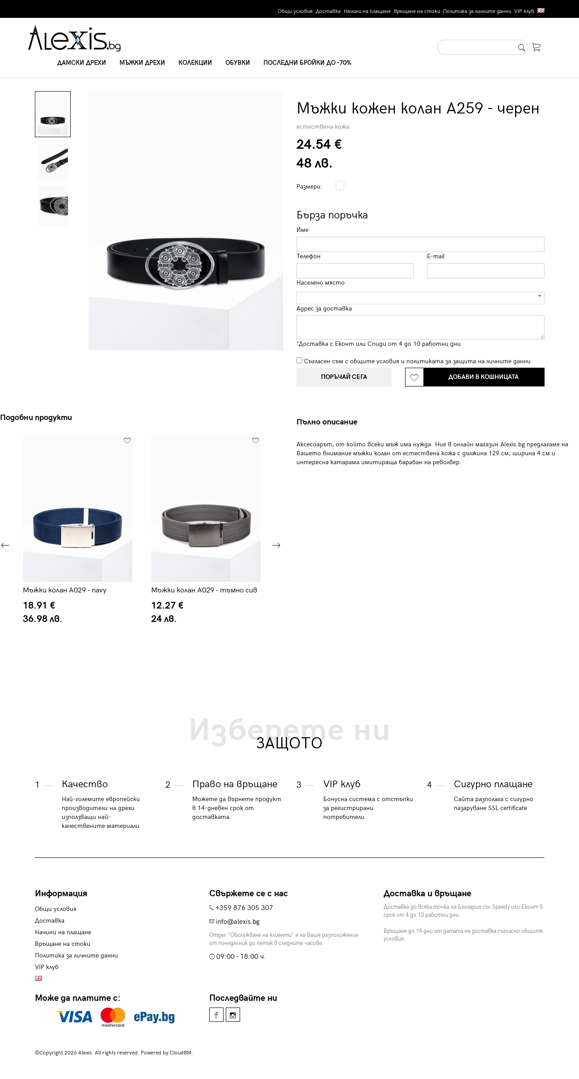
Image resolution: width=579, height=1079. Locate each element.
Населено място (320, 282)
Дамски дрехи (81, 63)
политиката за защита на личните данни (468, 361)
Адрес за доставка (324, 308)
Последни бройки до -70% (307, 63)
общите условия (374, 361)
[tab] (330, 422)
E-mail (436, 256)
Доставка (328, 11)
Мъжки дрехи (142, 63)
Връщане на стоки (417, 11)
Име (302, 230)
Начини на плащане (367, 11)
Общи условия (295, 11)
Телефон (308, 256)
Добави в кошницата (483, 377)
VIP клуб (524, 11)
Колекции (195, 63)
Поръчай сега (344, 377)
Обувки (237, 63)
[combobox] (420, 298)
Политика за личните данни (477, 11)
